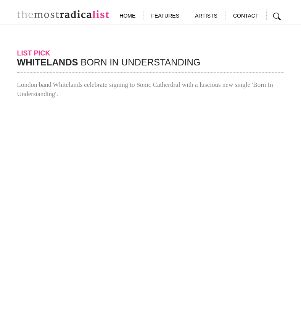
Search (277, 16)
